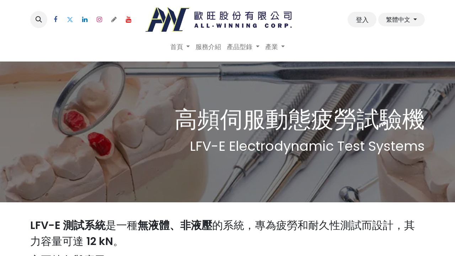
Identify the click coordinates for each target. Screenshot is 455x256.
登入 (362, 19)
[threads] (113, 19)
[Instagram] (99, 19)
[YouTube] (128, 19)
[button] (38, 19)
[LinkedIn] (84, 19)
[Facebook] (55, 19)
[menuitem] (180, 46)
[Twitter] (70, 19)
